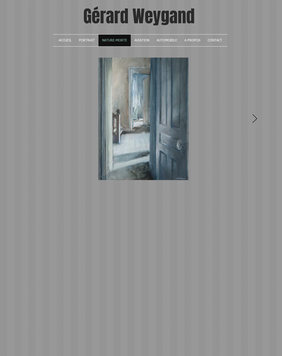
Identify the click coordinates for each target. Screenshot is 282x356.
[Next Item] (255, 119)
